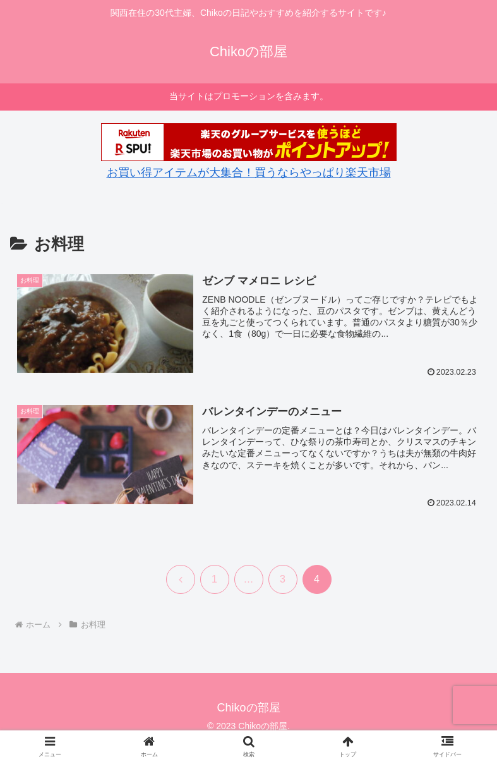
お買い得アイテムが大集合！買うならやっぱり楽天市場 (249, 172)
